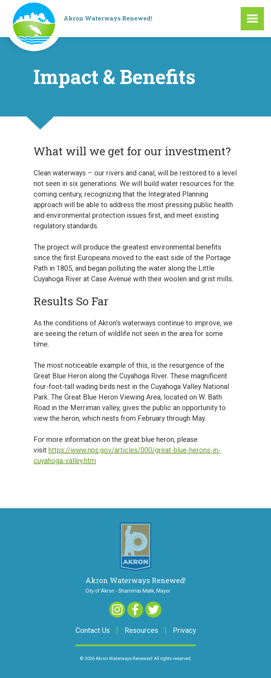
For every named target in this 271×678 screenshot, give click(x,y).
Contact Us (93, 630)
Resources (141, 630)
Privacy (184, 630)
